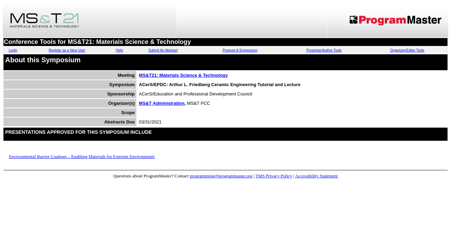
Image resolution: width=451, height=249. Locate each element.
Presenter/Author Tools (324, 50)
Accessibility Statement (316, 175)
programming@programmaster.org (221, 175)
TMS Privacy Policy (273, 175)
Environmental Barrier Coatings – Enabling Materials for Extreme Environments (82, 156)
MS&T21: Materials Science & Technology (183, 75)
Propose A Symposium (240, 50)
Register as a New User (67, 50)
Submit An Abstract (163, 50)
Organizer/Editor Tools (407, 50)
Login (13, 50)
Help (119, 50)
